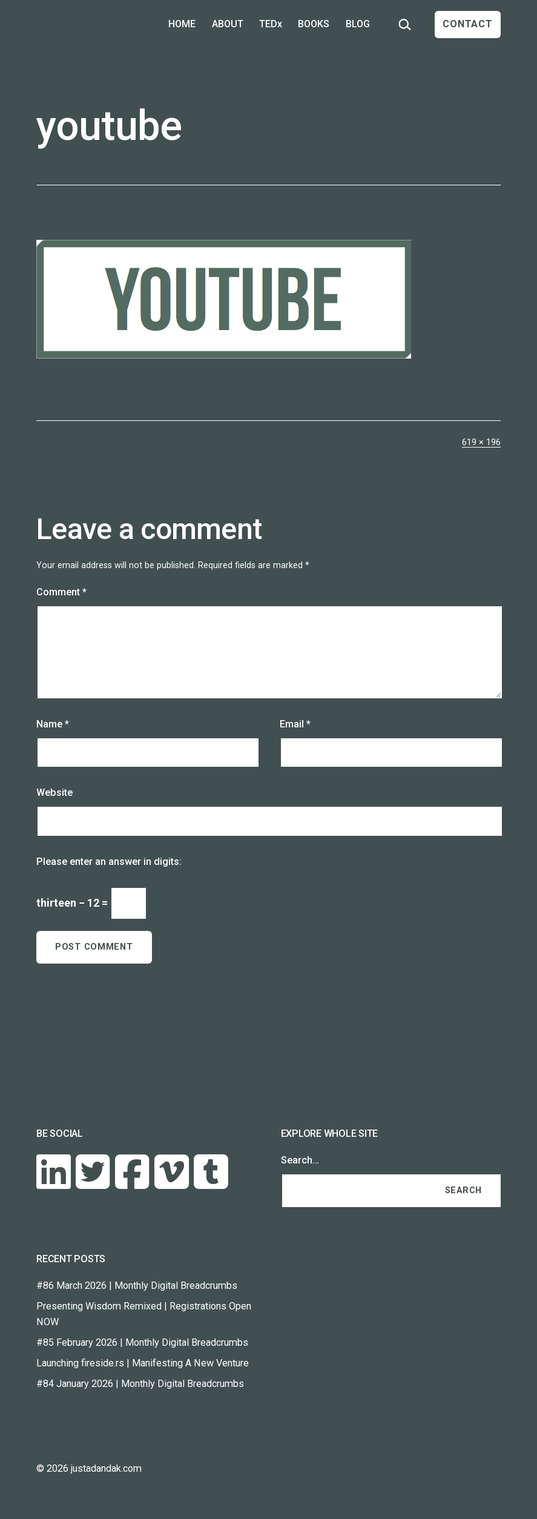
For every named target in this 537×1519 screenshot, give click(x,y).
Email (295, 724)
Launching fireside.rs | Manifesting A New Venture (142, 1363)
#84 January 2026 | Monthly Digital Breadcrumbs (140, 1383)
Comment (61, 592)
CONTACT (468, 24)
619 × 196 (481, 442)
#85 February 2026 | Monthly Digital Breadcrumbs (142, 1342)
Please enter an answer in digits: (109, 861)
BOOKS (313, 24)
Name (52, 724)
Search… (300, 1160)
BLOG (358, 24)
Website (54, 792)
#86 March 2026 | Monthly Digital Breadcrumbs (136, 1285)
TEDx (270, 24)
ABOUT (227, 24)
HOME (182, 24)
